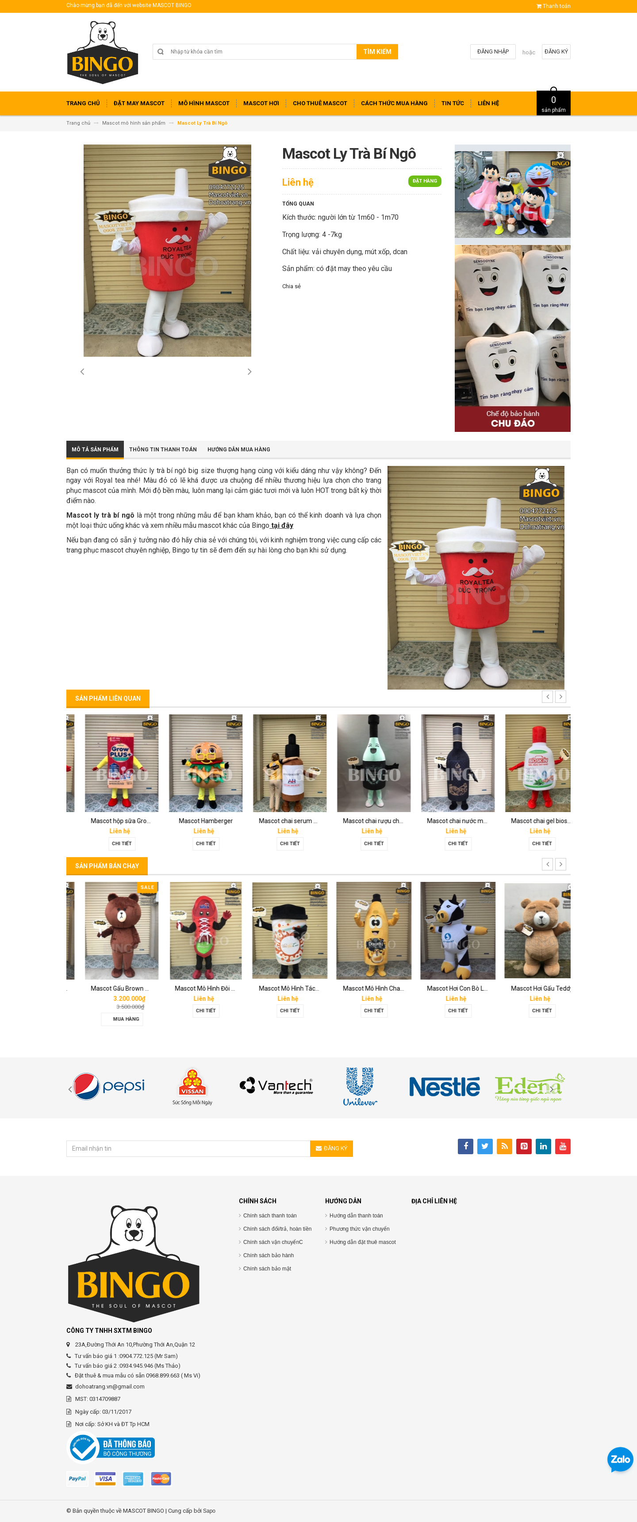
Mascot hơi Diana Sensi (109, 988)
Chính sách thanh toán (270, 1216)
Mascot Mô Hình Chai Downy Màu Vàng (468, 988)
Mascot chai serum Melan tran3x (375, 820)
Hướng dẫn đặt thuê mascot (363, 1242)
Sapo (209, 1511)
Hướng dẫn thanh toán (356, 1216)
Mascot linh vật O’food (108, 820)
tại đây (281, 525)
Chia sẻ (291, 286)
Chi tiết (109, 844)
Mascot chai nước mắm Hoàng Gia (545, 820)
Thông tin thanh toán (163, 449)
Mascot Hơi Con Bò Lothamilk (538, 988)
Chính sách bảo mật (267, 1269)
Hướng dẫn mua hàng (238, 449)
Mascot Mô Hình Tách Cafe (367, 988)
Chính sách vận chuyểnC (273, 1242)
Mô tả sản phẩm (95, 449)
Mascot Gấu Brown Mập (194, 988)
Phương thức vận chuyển (360, 1229)
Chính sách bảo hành (268, 1255)
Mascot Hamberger (276, 820)
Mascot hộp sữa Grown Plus (200, 820)
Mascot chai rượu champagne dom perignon (475, 820)
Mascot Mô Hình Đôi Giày (280, 988)
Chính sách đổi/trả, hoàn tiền (277, 1229)
